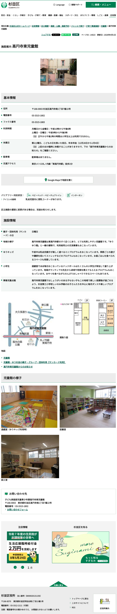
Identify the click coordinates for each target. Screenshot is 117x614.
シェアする (46, 28)
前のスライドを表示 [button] (15, 560)
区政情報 (35, 19)
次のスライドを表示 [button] (22, 560)
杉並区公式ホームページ (19, 19)
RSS (73, 600)
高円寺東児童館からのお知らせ (18, 359)
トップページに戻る (80, 592)
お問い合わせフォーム (17, 502)
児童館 (103, 19)
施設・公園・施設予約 (60, 19)
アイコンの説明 (9, 192)
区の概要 (45, 19)
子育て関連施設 (92, 19)
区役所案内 (104, 601)
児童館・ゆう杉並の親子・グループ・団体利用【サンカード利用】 (34, 355)
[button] (58, 5)
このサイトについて (80, 596)
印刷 (76, 28)
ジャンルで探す (77, 19)
